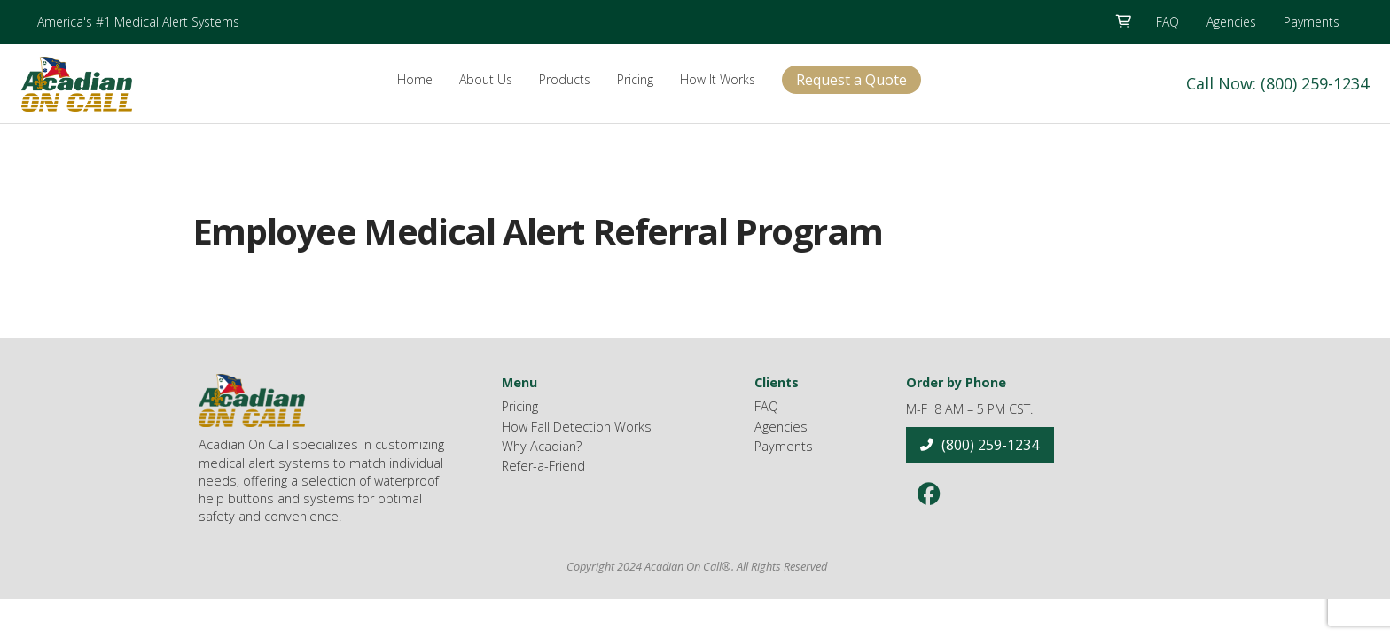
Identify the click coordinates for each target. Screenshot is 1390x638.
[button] (1123, 22)
